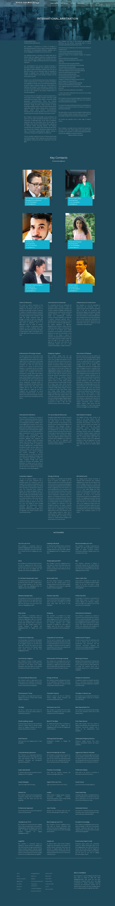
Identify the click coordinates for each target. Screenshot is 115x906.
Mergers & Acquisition (82, 678)
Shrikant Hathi (48, 873)
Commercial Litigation (25, 658)
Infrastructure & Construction (86, 302)
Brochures (81, 3)
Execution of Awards (36, 891)
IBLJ (76, 561)
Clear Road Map (80, 792)
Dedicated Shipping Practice (84, 738)
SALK (20, 561)
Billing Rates (20, 881)
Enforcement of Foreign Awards (30, 353)
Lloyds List (50, 841)
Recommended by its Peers (56, 752)
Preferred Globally (81, 770)
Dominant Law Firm (53, 707)
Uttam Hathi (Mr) (81, 578)
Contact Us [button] (90, 3)
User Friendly (51, 808)
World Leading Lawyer (25, 721)
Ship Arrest (22, 613)
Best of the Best (52, 721)
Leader (49, 792)
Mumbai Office (48, 881)
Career (47, 886)
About (18, 876)
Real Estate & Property (84, 415)
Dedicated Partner (81, 808)
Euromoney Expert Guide (83, 841)
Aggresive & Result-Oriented (84, 752)
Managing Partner (35, 873)
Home (97, 3)
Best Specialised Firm (82, 707)
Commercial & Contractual (56, 302)
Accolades (19, 884)
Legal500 (21, 841)
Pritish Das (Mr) (80, 596)
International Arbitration (27, 415)
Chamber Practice (53, 693)
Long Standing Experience (27, 752)
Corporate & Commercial (55, 637)
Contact (19, 889)
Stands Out (22, 792)
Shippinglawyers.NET (54, 561)
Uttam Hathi (48, 878)
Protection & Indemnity (26, 637)
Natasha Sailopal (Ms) (25, 596)
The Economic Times (25, 693)
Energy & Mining (53, 476)
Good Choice (79, 782)
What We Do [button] (55, 3)
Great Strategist (23, 782)
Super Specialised (24, 770)
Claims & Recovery (25, 302)
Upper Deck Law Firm (54, 782)
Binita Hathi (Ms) (52, 578)
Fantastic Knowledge (54, 770)
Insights (73, 3)
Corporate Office (49, 884)
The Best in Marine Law (83, 693)
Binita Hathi (48, 876)
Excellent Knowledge (82, 822)
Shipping (50, 613)
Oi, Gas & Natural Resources (27, 678)
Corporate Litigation (25, 476)
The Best (21, 707)
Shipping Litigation (54, 353)
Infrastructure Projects (82, 637)
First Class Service (81, 721)
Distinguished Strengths (55, 738)
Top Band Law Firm (24, 822)
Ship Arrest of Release (84, 353)
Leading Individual (53, 543)
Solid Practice (22, 738)
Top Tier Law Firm (24, 543)
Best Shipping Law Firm (55, 822)
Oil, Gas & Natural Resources (57, 415)
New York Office (49, 889)
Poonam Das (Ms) (53, 596)
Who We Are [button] (65, 3)
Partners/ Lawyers (21, 878)
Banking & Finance (81, 658)
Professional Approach (25, 808)
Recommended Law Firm (83, 543)
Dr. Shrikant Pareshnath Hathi (28, 578)
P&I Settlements (82, 476)
